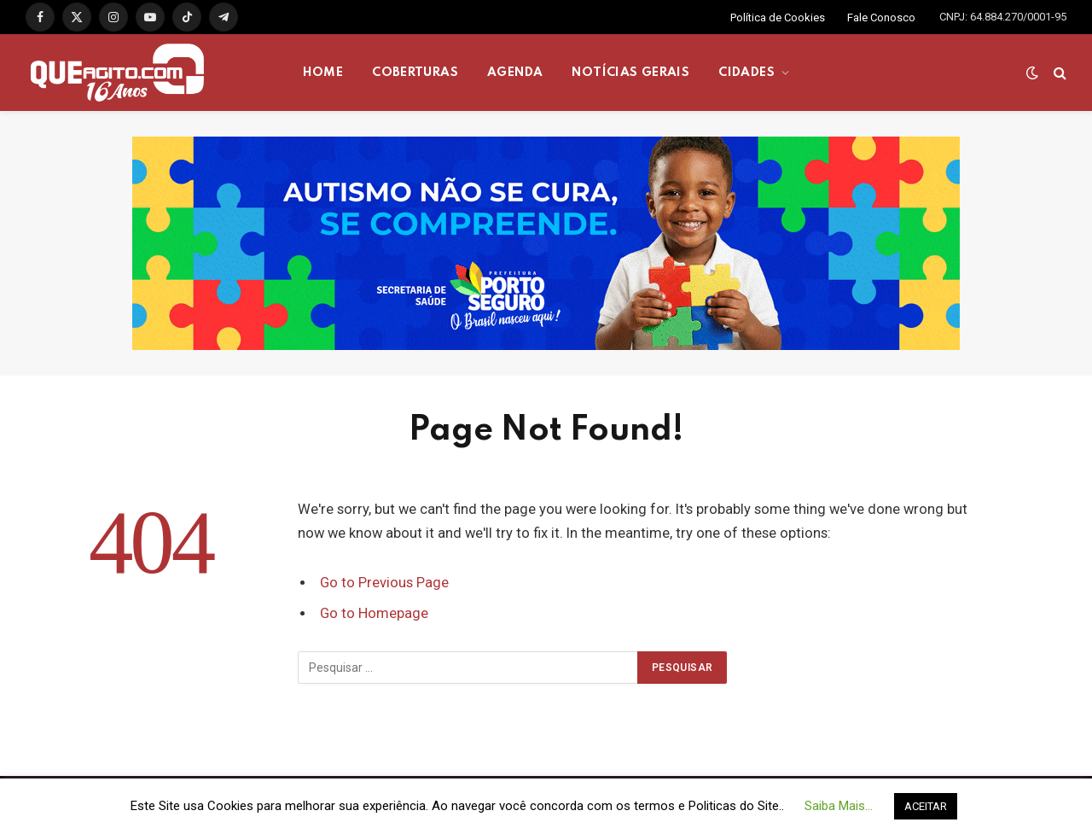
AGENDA (515, 73)
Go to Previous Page (384, 582)
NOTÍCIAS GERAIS (630, 73)
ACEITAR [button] (925, 806)
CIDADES (746, 73)
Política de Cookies (777, 17)
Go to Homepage (374, 613)
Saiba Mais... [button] (838, 806)
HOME (323, 73)
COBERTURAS (415, 73)
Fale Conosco (881, 17)
